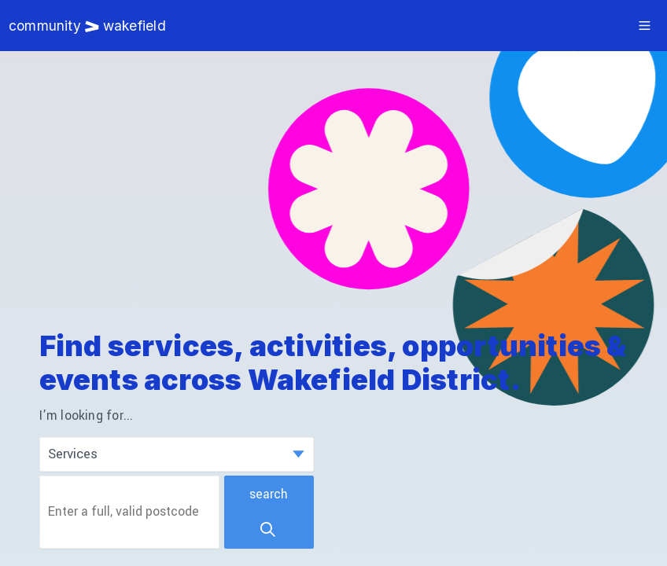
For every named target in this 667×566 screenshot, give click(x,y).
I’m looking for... (86, 415)
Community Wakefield (87, 25)
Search (268, 512)
